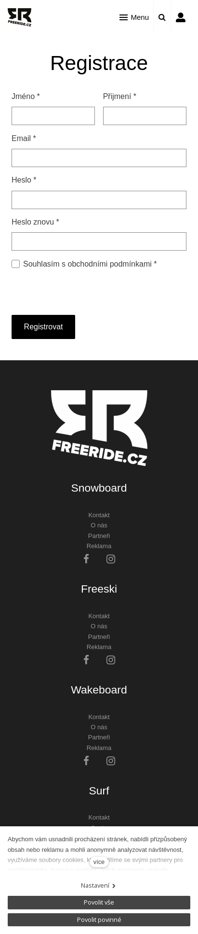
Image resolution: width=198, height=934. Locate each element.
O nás (99, 525)
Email (24, 138)
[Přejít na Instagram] (111, 559)
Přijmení (119, 96)
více (99, 861)
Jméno (26, 96)
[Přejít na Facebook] (86, 559)
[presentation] (85, 289)
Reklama (99, 546)
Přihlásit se (180, 17)
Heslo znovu (35, 222)
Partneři (99, 535)
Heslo (24, 180)
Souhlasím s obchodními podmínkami (90, 264)
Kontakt (98, 515)
